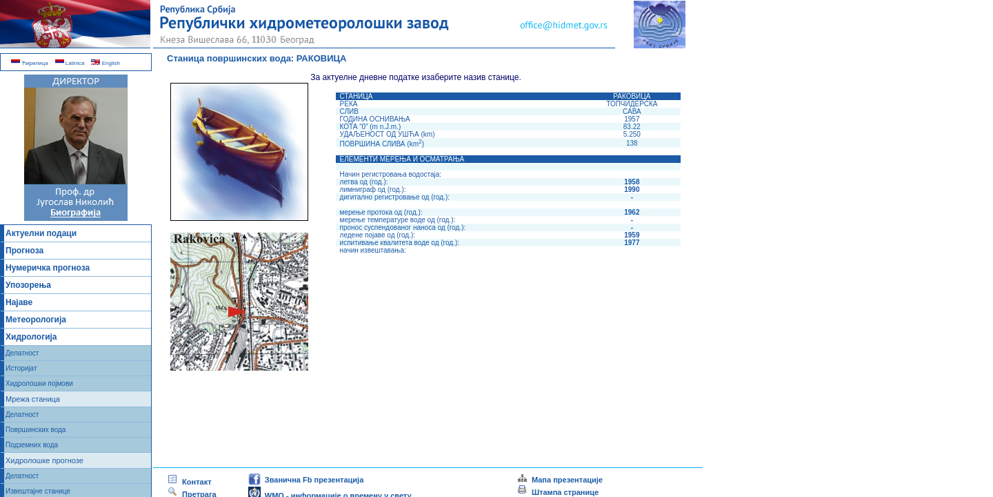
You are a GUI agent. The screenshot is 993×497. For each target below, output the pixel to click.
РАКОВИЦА (322, 58)
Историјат (21, 368)
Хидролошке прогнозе (44, 460)
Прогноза (24, 250)
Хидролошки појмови (39, 383)
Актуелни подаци (41, 233)
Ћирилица (29, 63)
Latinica (70, 63)
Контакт (189, 482)
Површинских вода (36, 429)
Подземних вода (32, 445)
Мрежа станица (33, 399)
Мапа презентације (559, 480)
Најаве (19, 302)
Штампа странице (565, 492)
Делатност (22, 353)
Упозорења (28, 285)
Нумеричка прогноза (48, 268)
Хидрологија (31, 337)
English (105, 63)
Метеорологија (36, 319)
